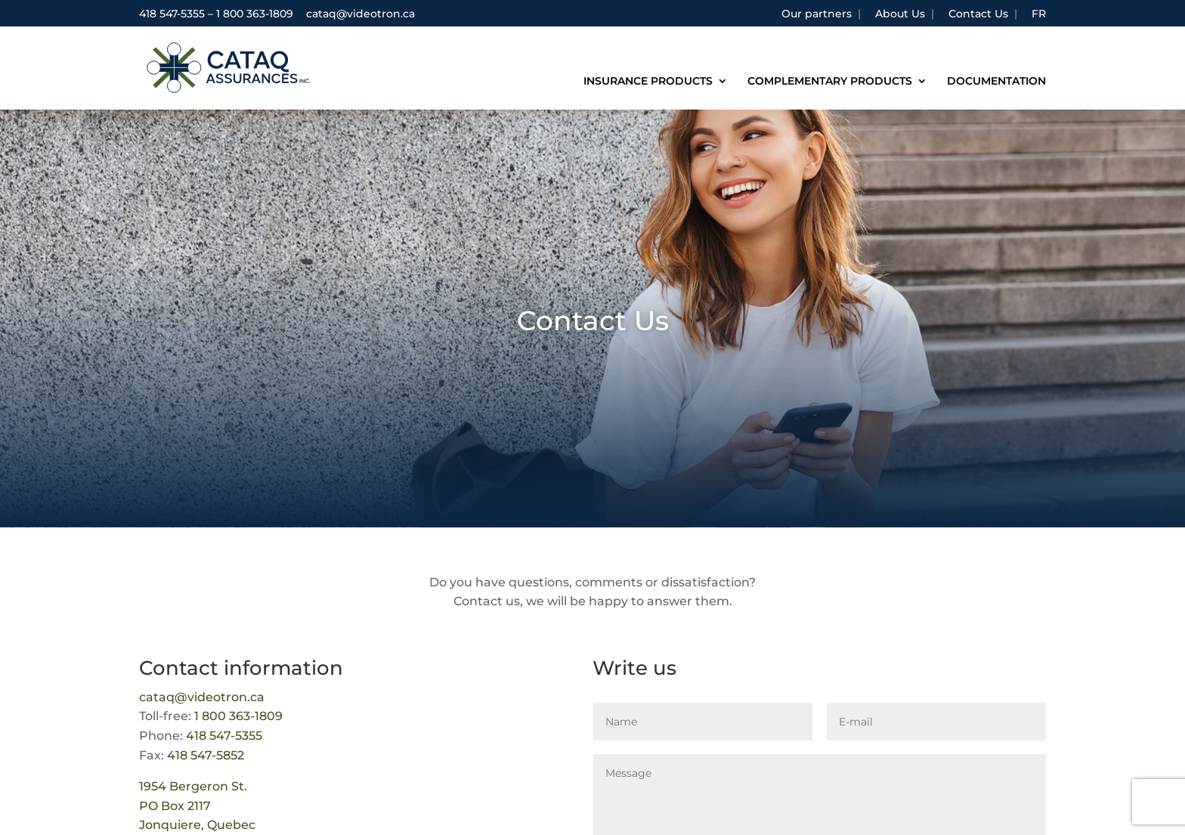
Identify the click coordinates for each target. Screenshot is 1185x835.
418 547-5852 (205, 755)
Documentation (996, 82)
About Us (900, 14)
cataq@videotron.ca (202, 697)
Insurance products (648, 82)
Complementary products (829, 82)
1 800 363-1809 (254, 13)
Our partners (816, 14)
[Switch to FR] (1039, 17)
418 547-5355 (172, 13)
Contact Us (978, 14)
